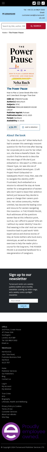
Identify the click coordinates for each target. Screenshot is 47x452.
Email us (5, 343)
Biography (6, 399)
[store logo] (8, 14)
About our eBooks (9, 414)
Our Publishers (8, 374)
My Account (6, 386)
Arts (3, 396)
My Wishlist (6, 389)
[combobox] (13, 26)
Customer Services (9, 412)
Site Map (5, 417)
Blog (3, 376)
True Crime (6, 394)
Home (4, 33)
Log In (4, 384)
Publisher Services (9, 371)
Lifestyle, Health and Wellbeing (14, 402)
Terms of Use (7, 409)
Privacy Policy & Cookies (12, 406)
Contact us (6, 379)
